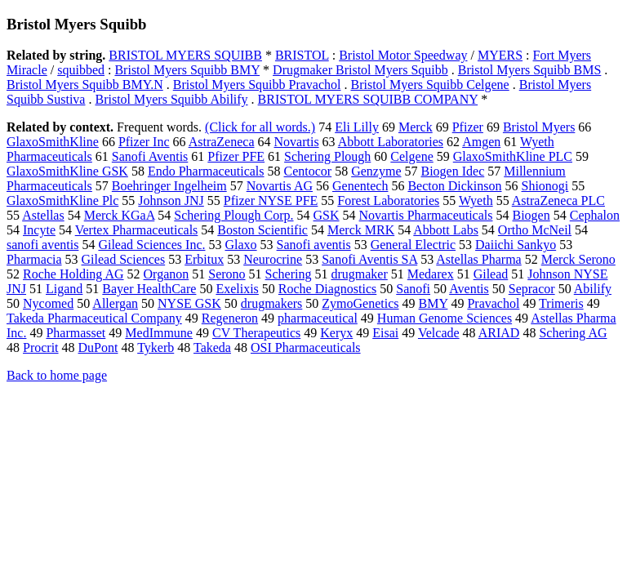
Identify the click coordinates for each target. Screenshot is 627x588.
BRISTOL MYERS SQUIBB (185, 55)
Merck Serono (578, 259)
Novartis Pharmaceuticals (426, 215)
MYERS (500, 55)
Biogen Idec (452, 171)
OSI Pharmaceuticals (306, 347)
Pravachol (493, 303)
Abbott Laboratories (390, 142)
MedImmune (159, 333)
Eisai (385, 333)
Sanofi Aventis (150, 156)
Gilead (491, 274)
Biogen (531, 215)
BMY (433, 303)
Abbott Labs (445, 230)
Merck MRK (360, 230)
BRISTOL (302, 55)
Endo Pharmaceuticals (206, 171)
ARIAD (499, 333)
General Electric (413, 245)
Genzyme (376, 171)
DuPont (98, 347)
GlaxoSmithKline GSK (67, 171)
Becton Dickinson (454, 186)
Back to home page (57, 375)
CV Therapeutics (256, 333)
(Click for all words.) (260, 127)
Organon (166, 274)
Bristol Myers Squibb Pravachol (257, 84)
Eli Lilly (357, 127)
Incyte (39, 230)
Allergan (115, 303)
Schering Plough (327, 156)
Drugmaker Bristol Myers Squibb (360, 70)
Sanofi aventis (314, 245)
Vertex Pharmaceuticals (136, 230)
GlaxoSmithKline (53, 142)
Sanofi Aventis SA (369, 259)
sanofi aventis (42, 245)
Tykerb (155, 347)
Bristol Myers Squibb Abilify (171, 99)
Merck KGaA (119, 215)
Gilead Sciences (124, 259)
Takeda (212, 347)
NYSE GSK (189, 303)
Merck (415, 127)
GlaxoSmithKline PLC (512, 156)
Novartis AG (280, 186)
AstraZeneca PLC (558, 200)
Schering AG (573, 333)
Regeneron (230, 318)
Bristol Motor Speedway (403, 55)
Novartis (296, 142)
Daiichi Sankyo (515, 245)
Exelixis (237, 289)
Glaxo (240, 245)
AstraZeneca (222, 142)
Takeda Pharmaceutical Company (94, 318)
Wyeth (476, 200)
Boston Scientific (262, 230)
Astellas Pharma (478, 259)
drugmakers (272, 303)
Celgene (411, 156)
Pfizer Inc (144, 142)
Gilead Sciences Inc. (151, 245)
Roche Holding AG (73, 274)
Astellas (43, 215)
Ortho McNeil (534, 230)
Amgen (481, 142)
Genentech (360, 186)
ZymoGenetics (360, 303)
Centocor (308, 171)
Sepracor (532, 289)
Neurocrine (272, 259)
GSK (327, 215)
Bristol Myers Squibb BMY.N (85, 84)
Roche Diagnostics (327, 289)
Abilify (592, 289)
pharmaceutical (318, 318)
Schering (288, 274)
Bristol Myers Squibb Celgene (430, 84)
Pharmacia (34, 259)
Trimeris (561, 303)
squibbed (80, 70)
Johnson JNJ (170, 200)
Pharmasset (75, 333)
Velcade (439, 333)
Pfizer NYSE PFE (271, 200)
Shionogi (545, 186)
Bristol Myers (539, 127)
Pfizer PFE (236, 156)
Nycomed (48, 303)
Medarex (430, 274)
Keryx (336, 333)
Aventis (469, 289)
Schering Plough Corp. (233, 215)
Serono (226, 274)
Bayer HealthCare (149, 289)
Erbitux (204, 259)
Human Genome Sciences (444, 318)
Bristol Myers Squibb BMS (530, 70)
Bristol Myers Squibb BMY (187, 70)
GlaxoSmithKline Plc (62, 200)
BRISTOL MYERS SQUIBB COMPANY (368, 99)
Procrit (41, 347)
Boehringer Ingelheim (169, 186)
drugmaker (359, 274)
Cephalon (595, 215)
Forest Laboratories (388, 200)
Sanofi (413, 289)
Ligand (64, 289)
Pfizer (467, 127)
